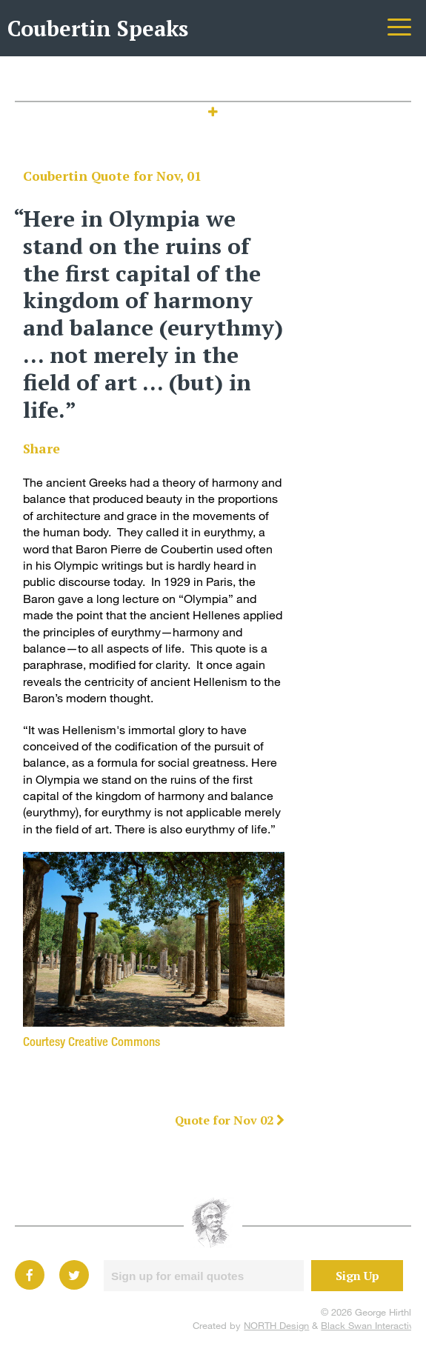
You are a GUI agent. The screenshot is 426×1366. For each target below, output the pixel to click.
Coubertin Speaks (97, 28)
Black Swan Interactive (370, 1325)
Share (41, 448)
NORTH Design (276, 1325)
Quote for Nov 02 (229, 1120)
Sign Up (357, 1275)
